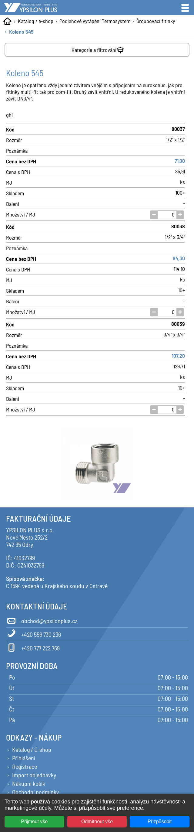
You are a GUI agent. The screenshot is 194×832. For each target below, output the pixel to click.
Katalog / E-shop (31, 749)
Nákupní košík (28, 783)
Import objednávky (34, 775)
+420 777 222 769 (33, 647)
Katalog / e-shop (35, 21)
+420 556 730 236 (33, 633)
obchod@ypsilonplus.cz (41, 620)
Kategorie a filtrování (98, 48)
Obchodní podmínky (35, 792)
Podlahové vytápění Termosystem (94, 21)
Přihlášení (23, 758)
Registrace (24, 766)
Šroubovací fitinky (155, 21)
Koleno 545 (21, 31)
